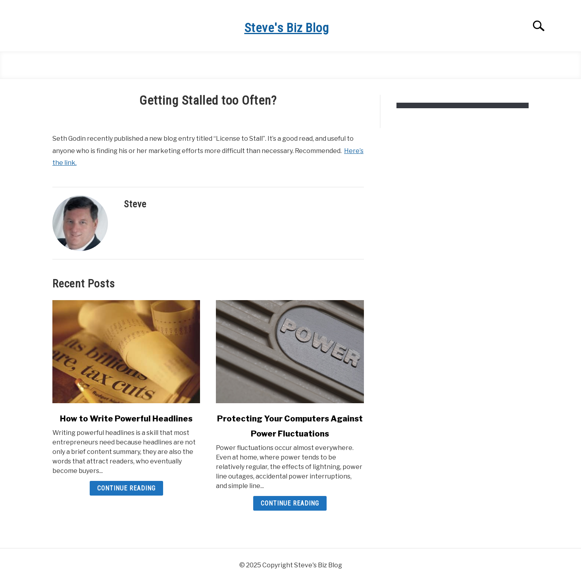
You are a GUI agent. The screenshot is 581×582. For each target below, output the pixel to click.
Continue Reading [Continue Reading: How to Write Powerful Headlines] (126, 488)
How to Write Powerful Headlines (126, 418)
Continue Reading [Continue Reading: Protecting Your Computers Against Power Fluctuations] (290, 503)
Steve (135, 204)
